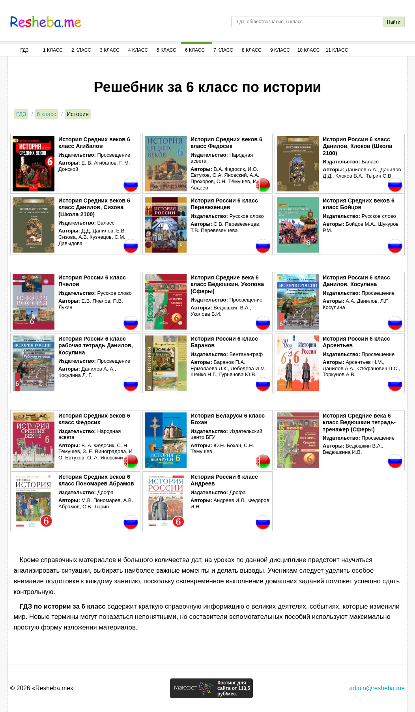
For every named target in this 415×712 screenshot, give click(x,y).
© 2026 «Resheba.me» (42, 688)
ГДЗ (24, 50)
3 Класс (110, 50)
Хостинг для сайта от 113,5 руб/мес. (233, 688)
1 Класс (53, 50)
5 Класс (166, 50)
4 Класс (138, 50)
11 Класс (337, 50)
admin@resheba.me (377, 688)
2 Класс (81, 50)
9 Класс (280, 50)
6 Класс (195, 50)
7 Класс (223, 50)
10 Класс (308, 50)
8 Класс (252, 50)
